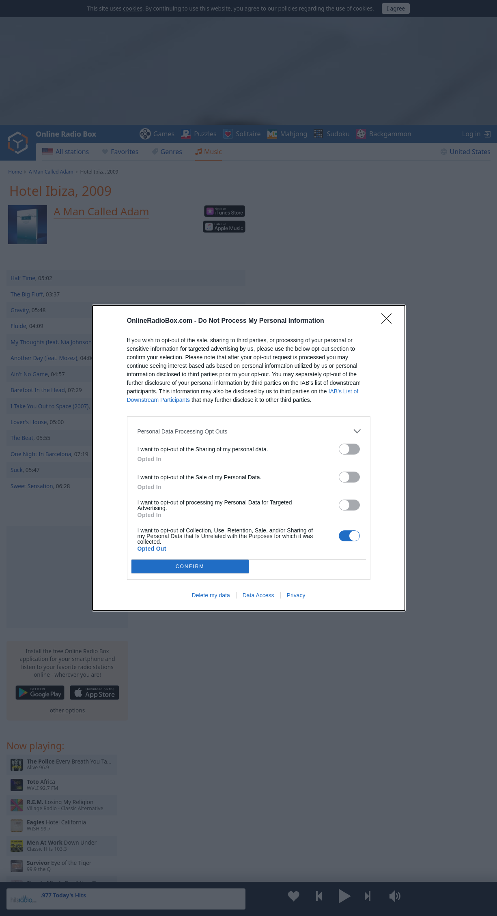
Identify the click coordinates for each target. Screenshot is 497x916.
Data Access (258, 595)
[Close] (389, 321)
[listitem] (249, 431)
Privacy (296, 595)
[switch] (349, 449)
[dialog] (249, 458)
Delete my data (211, 595)
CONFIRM (190, 567)
